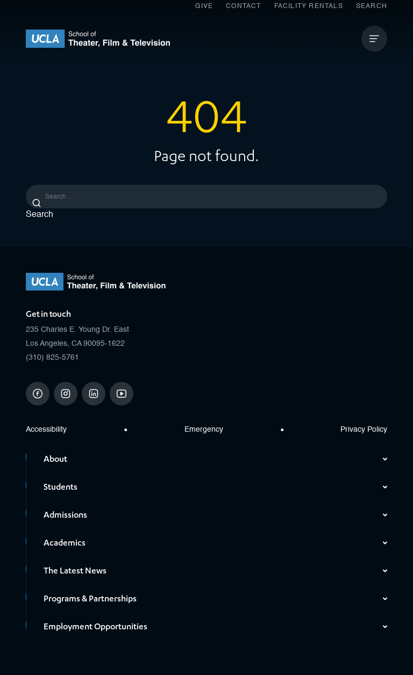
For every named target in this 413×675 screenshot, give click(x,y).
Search (371, 6)
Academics (215, 543)
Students (215, 487)
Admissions (215, 515)
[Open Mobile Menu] (374, 39)
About (215, 459)
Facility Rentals (308, 6)
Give (204, 6)
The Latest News (215, 570)
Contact (243, 6)
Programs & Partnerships (215, 598)
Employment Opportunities (215, 626)
